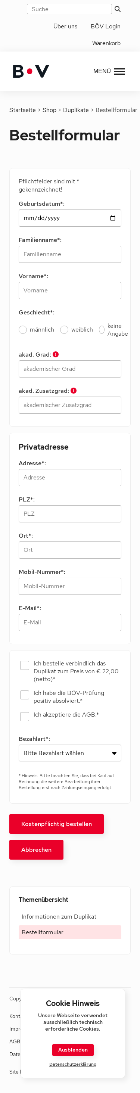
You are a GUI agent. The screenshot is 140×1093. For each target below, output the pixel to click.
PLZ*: (27, 499)
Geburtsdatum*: (42, 204)
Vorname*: (33, 276)
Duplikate (76, 110)
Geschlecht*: (37, 312)
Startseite (22, 110)
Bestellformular (42, 932)
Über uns (65, 26)
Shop (49, 110)
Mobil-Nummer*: (42, 572)
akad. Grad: (39, 354)
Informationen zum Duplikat (59, 916)
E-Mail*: (30, 608)
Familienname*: (40, 240)
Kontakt (18, 1016)
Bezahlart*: (34, 739)
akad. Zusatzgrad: (48, 391)
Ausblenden (73, 1049)
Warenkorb (106, 43)
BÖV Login (106, 26)
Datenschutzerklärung (72, 1064)
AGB (14, 1041)
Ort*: (26, 536)
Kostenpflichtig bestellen (56, 824)
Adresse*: (32, 463)
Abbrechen (36, 850)
